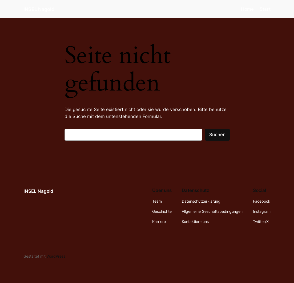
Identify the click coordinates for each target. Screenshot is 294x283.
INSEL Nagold (38, 9)
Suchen (217, 134)
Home (247, 9)
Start (265, 9)
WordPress (56, 256)
